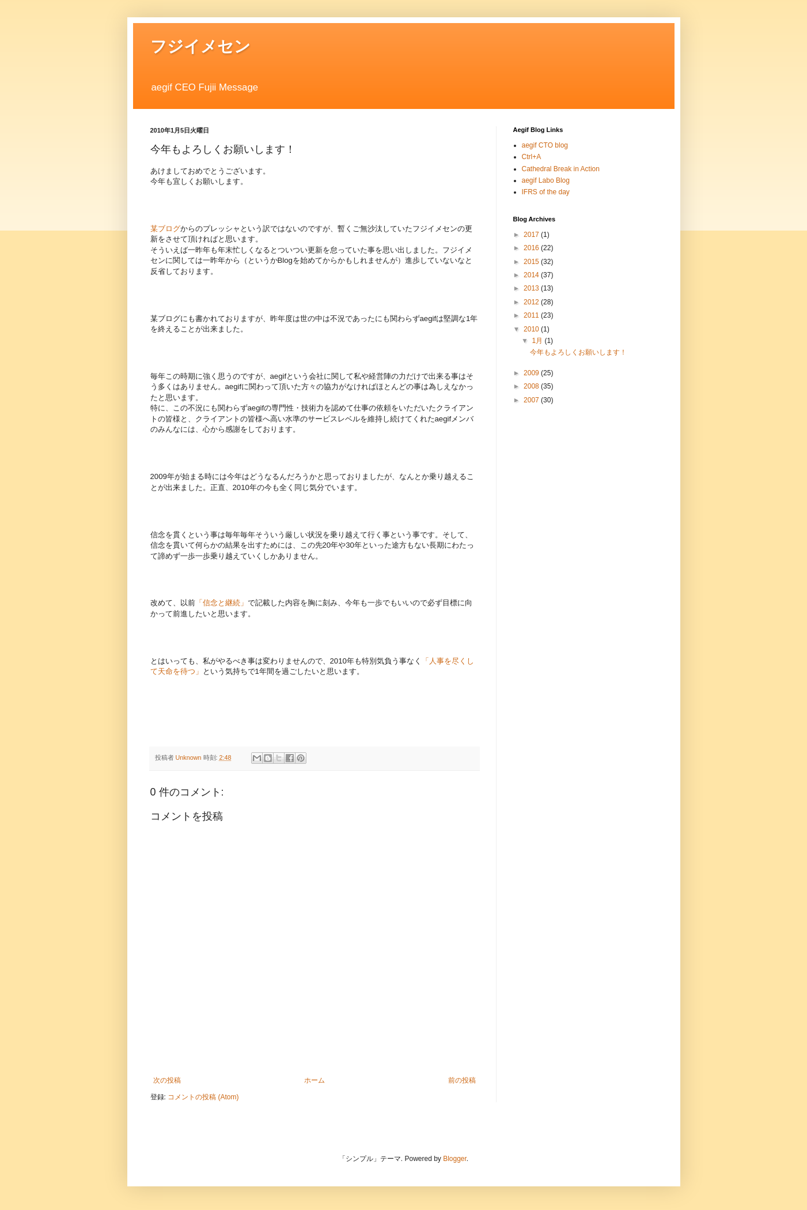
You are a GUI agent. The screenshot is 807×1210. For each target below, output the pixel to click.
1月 (538, 341)
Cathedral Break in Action (561, 169)
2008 (532, 386)
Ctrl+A (531, 157)
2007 (532, 400)
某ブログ (165, 228)
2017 (532, 235)
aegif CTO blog (545, 145)
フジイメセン (200, 46)
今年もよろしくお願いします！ (578, 352)
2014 (532, 275)
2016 (532, 248)
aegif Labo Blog (546, 180)
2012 (532, 302)
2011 (532, 315)
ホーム (314, 1080)
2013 (532, 288)
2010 (532, 329)
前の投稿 (462, 1080)
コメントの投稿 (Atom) (203, 1097)
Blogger (455, 1159)
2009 (532, 373)
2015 (532, 262)
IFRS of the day (546, 192)
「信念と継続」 (221, 602)
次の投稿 (167, 1080)
